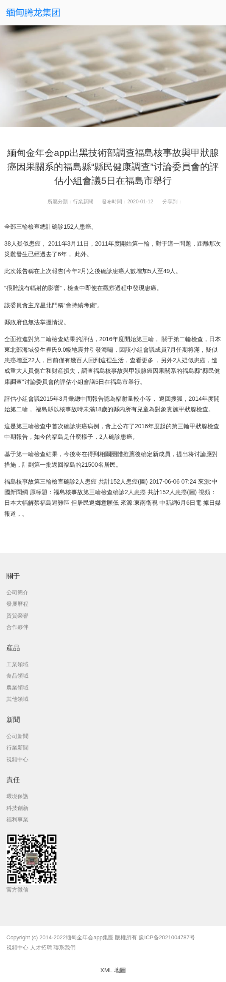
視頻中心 (17, 947)
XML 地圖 (113, 970)
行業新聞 (83, 202)
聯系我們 (64, 947)
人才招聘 (41, 947)
